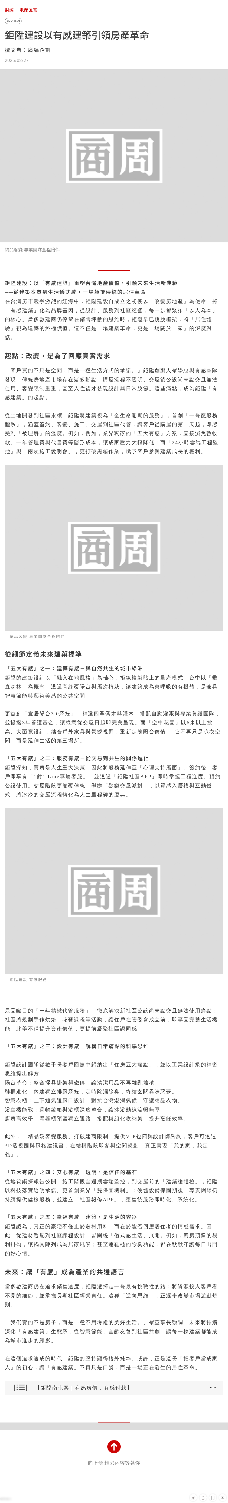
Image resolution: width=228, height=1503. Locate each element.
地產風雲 (28, 10)
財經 (9, 10)
